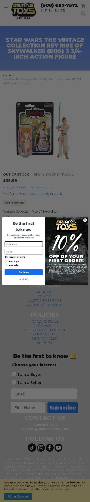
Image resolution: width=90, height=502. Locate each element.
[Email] (23, 252)
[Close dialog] (85, 220)
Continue (23, 272)
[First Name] (23, 244)
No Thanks (23, 279)
